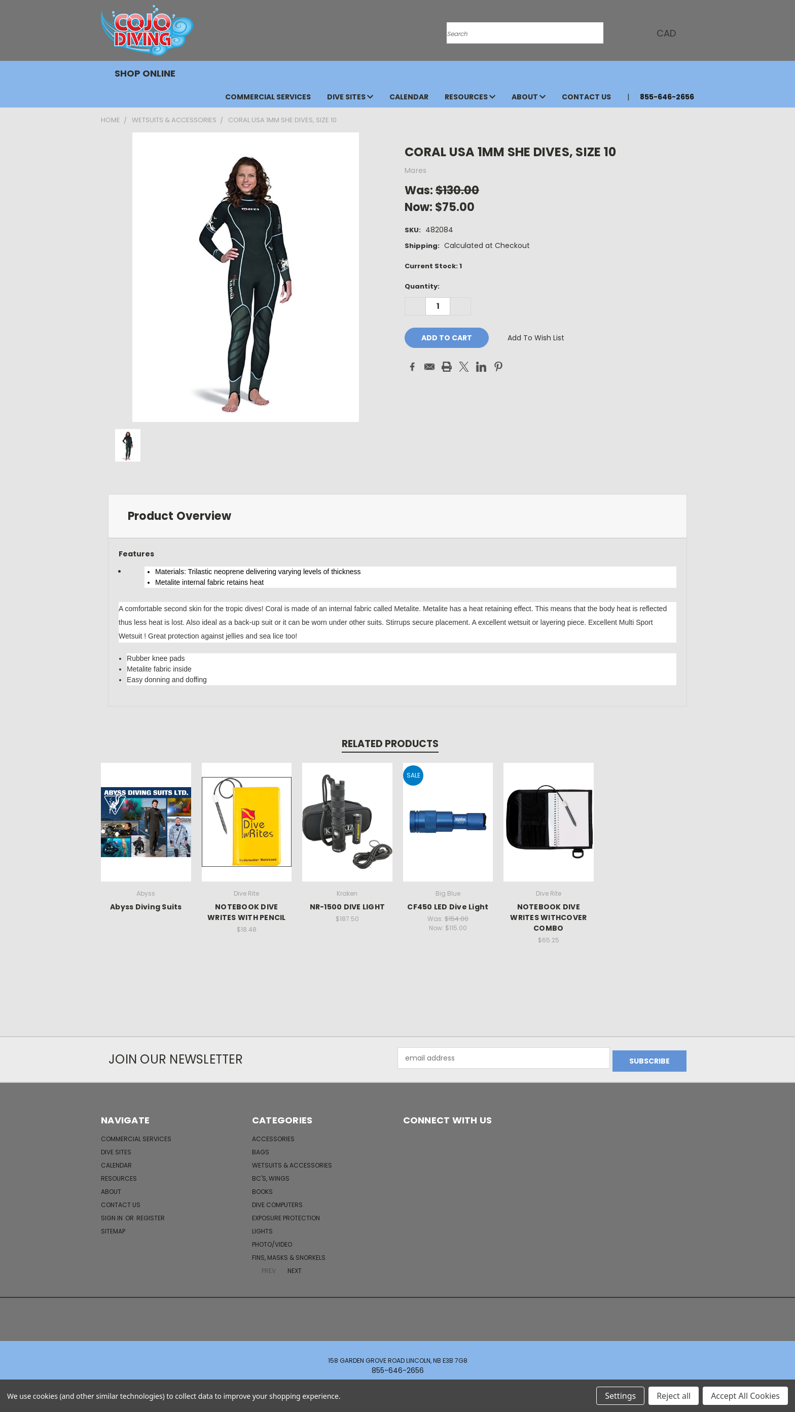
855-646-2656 (667, 97)
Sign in (112, 1215)
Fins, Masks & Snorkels (289, 1254)
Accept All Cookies (745, 1395)
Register (150, 1215)
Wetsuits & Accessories (292, 1162)
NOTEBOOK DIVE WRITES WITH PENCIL (246, 912)
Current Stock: (433, 266)
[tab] (397, 516)
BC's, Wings (271, 1175)
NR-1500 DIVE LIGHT (347, 907)
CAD (666, 33)
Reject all (674, 1395)
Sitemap (113, 1228)
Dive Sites (350, 97)
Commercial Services (268, 97)
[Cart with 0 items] (691, 33)
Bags (260, 1149)
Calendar (408, 97)
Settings (620, 1395)
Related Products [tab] (390, 744)
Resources (470, 97)
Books (262, 1188)
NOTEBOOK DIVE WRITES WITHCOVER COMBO (548, 917)
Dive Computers (277, 1201)
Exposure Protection (286, 1215)
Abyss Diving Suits (146, 907)
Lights (262, 1228)
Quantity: (422, 286)
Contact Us (586, 97)
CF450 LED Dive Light (447, 907)
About (529, 97)
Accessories (273, 1136)
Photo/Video (272, 1241)
